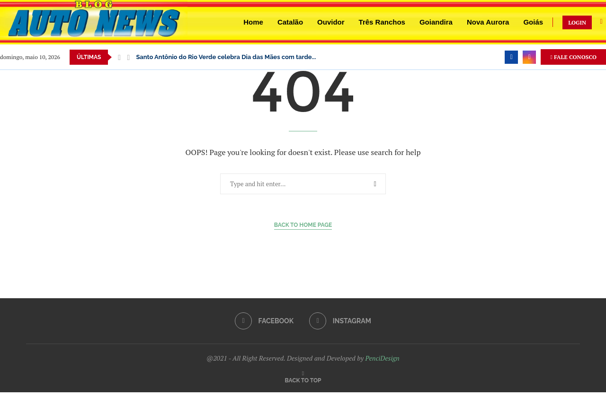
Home (253, 22)
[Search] (601, 22)
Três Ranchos (382, 22)
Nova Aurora (488, 22)
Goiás (533, 22)
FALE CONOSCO (573, 56)
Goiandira (436, 22)
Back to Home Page (303, 225)
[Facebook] (511, 57)
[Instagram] (529, 57)
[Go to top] (303, 379)
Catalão (290, 22)
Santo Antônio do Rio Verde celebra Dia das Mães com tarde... (226, 56)
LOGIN (577, 22)
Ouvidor (331, 22)
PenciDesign (382, 358)
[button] (119, 57)
